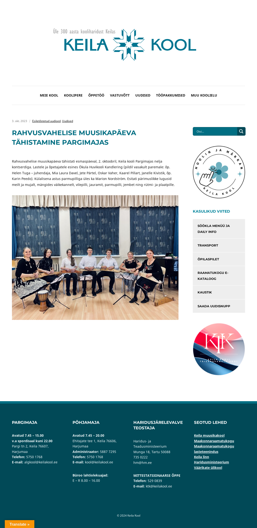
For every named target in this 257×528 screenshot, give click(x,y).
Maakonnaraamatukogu (214, 441)
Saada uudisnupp (214, 306)
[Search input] (216, 131)
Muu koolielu (204, 95)
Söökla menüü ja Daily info (214, 229)
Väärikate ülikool (208, 467)
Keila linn (201, 457)
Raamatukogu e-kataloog (213, 276)
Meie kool (49, 95)
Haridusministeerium (211, 462)
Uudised (142, 95)
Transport (208, 245)
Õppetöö (96, 95)
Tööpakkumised (170, 95)
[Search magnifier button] (241, 131)
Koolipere (73, 95)
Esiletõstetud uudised (46, 121)
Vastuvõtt (120, 95)
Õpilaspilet (208, 259)
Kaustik (205, 292)
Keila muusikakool (209, 435)
